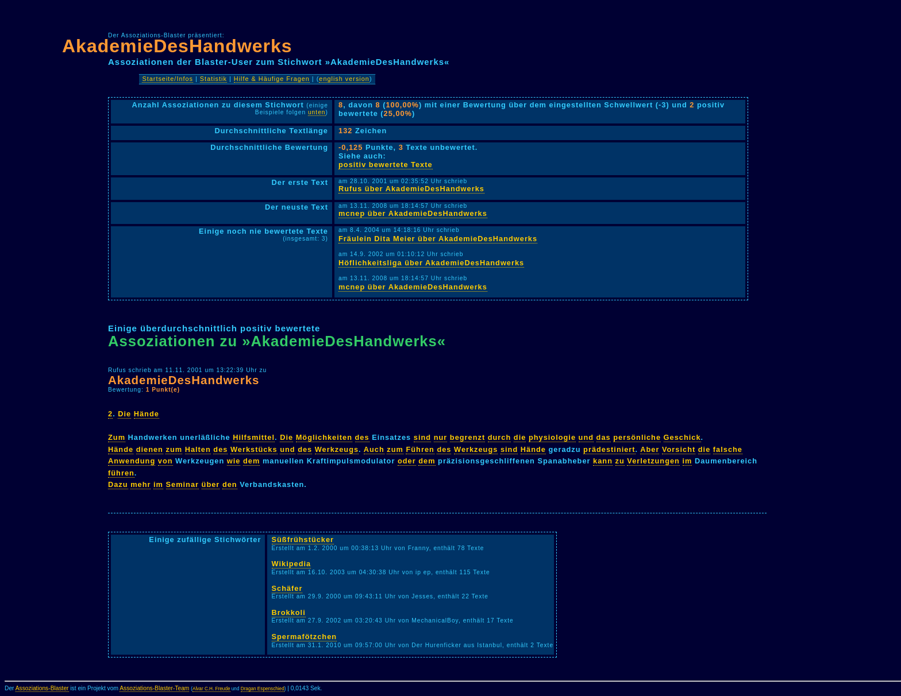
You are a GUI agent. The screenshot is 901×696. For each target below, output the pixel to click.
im (687, 461)
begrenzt (467, 437)
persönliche (637, 437)
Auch (374, 449)
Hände (146, 413)
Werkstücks (254, 449)
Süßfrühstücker (303, 539)
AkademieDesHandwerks (177, 46)
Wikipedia (291, 563)
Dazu (118, 484)
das (603, 437)
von (165, 461)
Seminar (182, 484)
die (520, 437)
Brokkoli (289, 612)
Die (124, 413)
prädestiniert (609, 449)
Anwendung (131, 461)
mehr (140, 484)
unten (317, 112)
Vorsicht (678, 449)
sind (422, 437)
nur (441, 437)
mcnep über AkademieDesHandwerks (412, 213)
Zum (116, 437)
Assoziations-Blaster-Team (154, 688)
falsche (727, 449)
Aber (649, 449)
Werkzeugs (337, 449)
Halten (198, 449)
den (229, 484)
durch (499, 437)
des (362, 437)
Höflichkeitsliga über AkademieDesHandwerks (431, 262)
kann (603, 461)
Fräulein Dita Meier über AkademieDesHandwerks (437, 238)
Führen (420, 449)
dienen (149, 449)
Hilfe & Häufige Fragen (272, 78)
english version (344, 78)
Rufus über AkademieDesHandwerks (411, 188)
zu (620, 461)
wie (234, 461)
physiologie (552, 437)
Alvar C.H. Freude (211, 688)
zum (173, 449)
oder (407, 461)
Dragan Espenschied (262, 688)
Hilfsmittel (254, 437)
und (586, 437)
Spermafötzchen (304, 636)
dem (251, 461)
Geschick (682, 437)
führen (121, 473)
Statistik (213, 78)
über (211, 484)
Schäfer (287, 588)
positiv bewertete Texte (385, 164)
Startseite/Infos (167, 78)
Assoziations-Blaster (42, 688)
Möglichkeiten (324, 437)
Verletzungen (653, 461)
